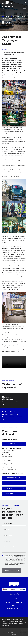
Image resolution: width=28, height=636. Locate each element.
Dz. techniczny (8, 493)
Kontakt (14, 611)
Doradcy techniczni (11, 608)
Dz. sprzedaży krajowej (11, 483)
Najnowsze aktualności (7, 398)
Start (6, 16)
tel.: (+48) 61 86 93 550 (10, 443)
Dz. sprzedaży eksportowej (12, 477)
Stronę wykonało (11, 594)
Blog (15, 16)
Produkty (18, 602)
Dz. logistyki (8, 488)
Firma (8, 602)
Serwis (14, 605)
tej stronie (16, 564)
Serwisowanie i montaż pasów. (10, 413)
